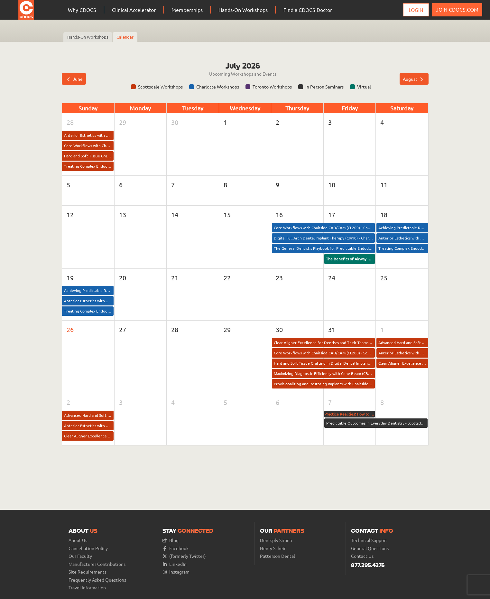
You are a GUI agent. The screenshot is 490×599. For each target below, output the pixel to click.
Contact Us (362, 556)
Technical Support (369, 540)
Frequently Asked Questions (97, 580)
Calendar (125, 37)
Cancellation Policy (88, 548)
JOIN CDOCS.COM (457, 9)
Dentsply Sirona (276, 540)
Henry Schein (273, 548)
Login (416, 9)
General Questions (370, 548)
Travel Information (87, 587)
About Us (78, 540)
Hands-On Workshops (87, 37)
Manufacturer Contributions (97, 564)
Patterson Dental (277, 556)
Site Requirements (87, 572)
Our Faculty (80, 556)
